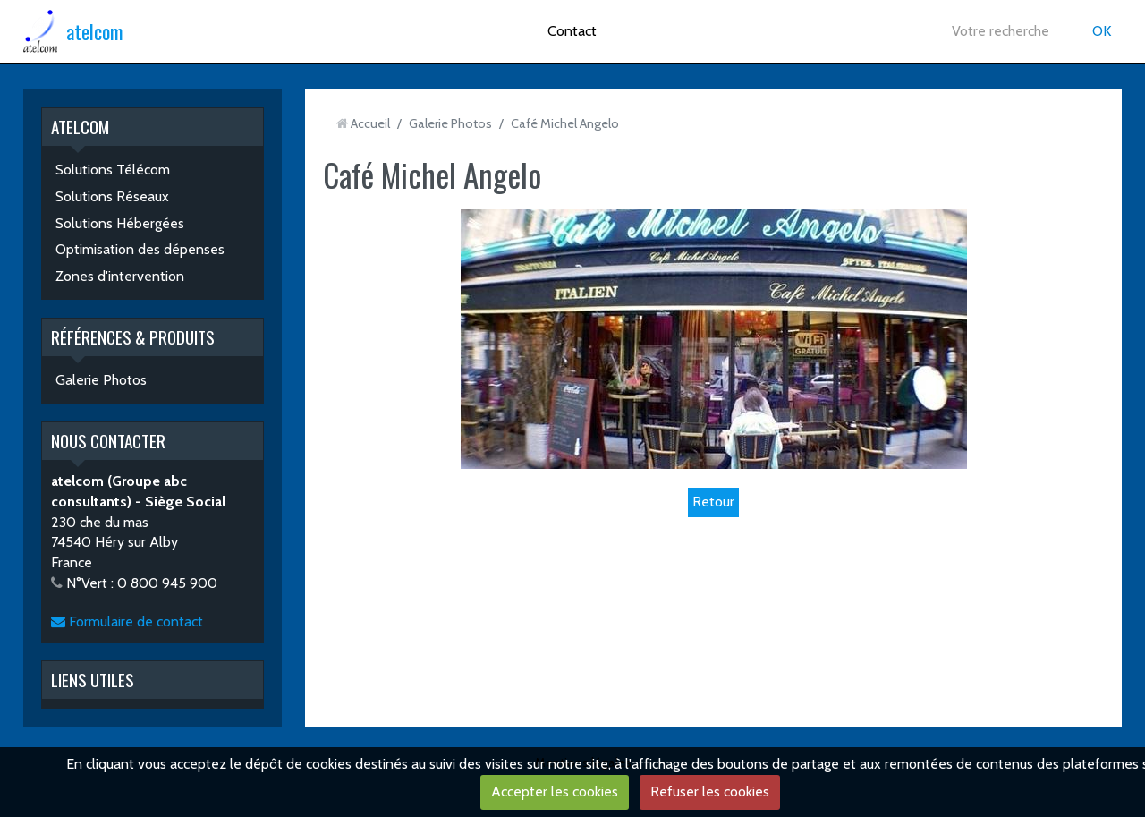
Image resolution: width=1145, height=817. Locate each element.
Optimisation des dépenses (140, 249)
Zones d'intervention (119, 276)
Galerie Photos (101, 379)
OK (1101, 30)
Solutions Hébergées (119, 223)
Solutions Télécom (112, 169)
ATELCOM (80, 127)
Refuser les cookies (709, 791)
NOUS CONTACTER (108, 441)
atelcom (94, 31)
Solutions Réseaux (112, 196)
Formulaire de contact (127, 621)
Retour (713, 501)
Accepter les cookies (554, 791)
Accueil (370, 123)
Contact (572, 30)
